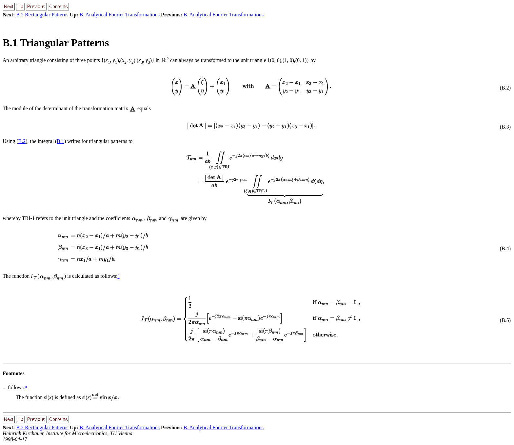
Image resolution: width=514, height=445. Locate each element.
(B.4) (505, 248)
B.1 (60, 141)
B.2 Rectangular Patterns (42, 14)
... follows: (14, 388)
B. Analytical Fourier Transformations (120, 14)
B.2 (22, 141)
